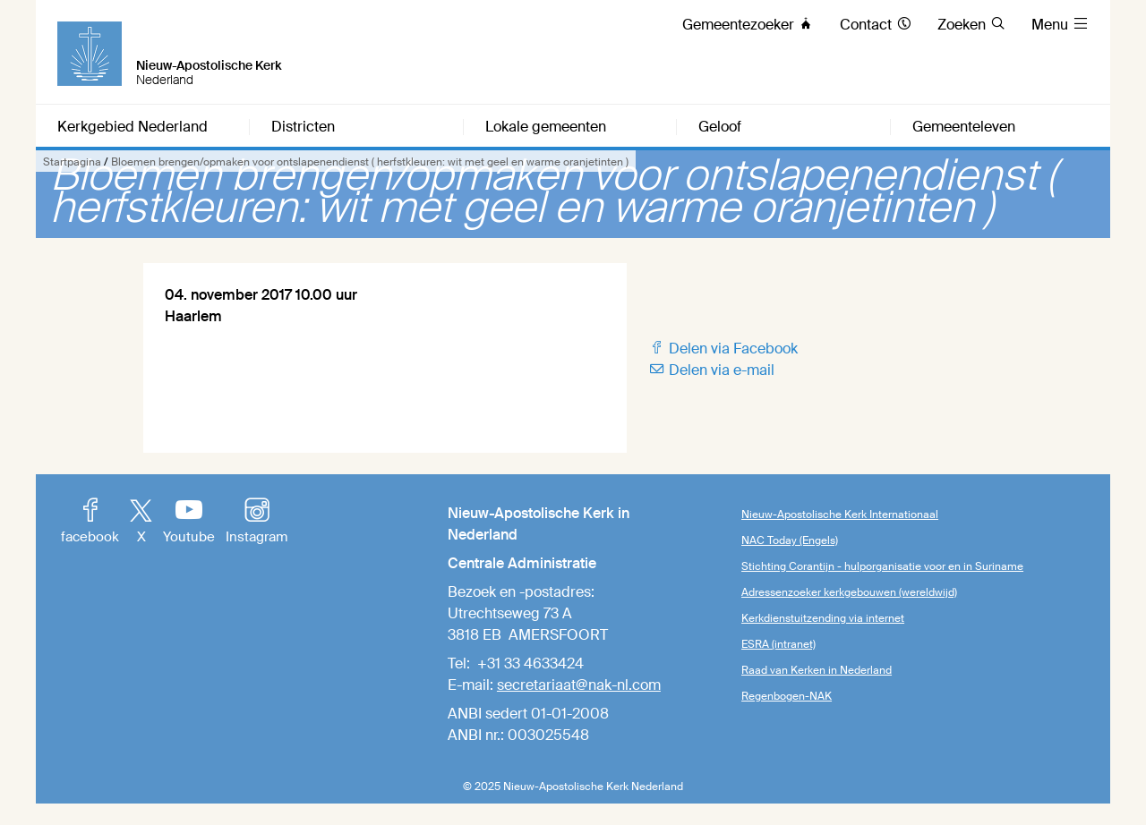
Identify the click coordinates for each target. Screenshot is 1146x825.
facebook (90, 522)
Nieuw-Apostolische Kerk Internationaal (839, 514)
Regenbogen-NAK (786, 696)
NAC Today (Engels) (789, 540)
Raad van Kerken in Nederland (816, 670)
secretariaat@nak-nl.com (579, 685)
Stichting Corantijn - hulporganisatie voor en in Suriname (882, 566)
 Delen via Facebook (723, 348)
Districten (303, 127)
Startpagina (72, 162)
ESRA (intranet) (778, 644)
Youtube (189, 522)
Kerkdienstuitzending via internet (822, 618)
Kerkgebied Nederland (132, 127)
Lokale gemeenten (545, 127)
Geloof (719, 127)
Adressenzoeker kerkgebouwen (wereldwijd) (849, 592)
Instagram (256, 522)
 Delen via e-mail (711, 370)
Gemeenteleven (963, 127)
